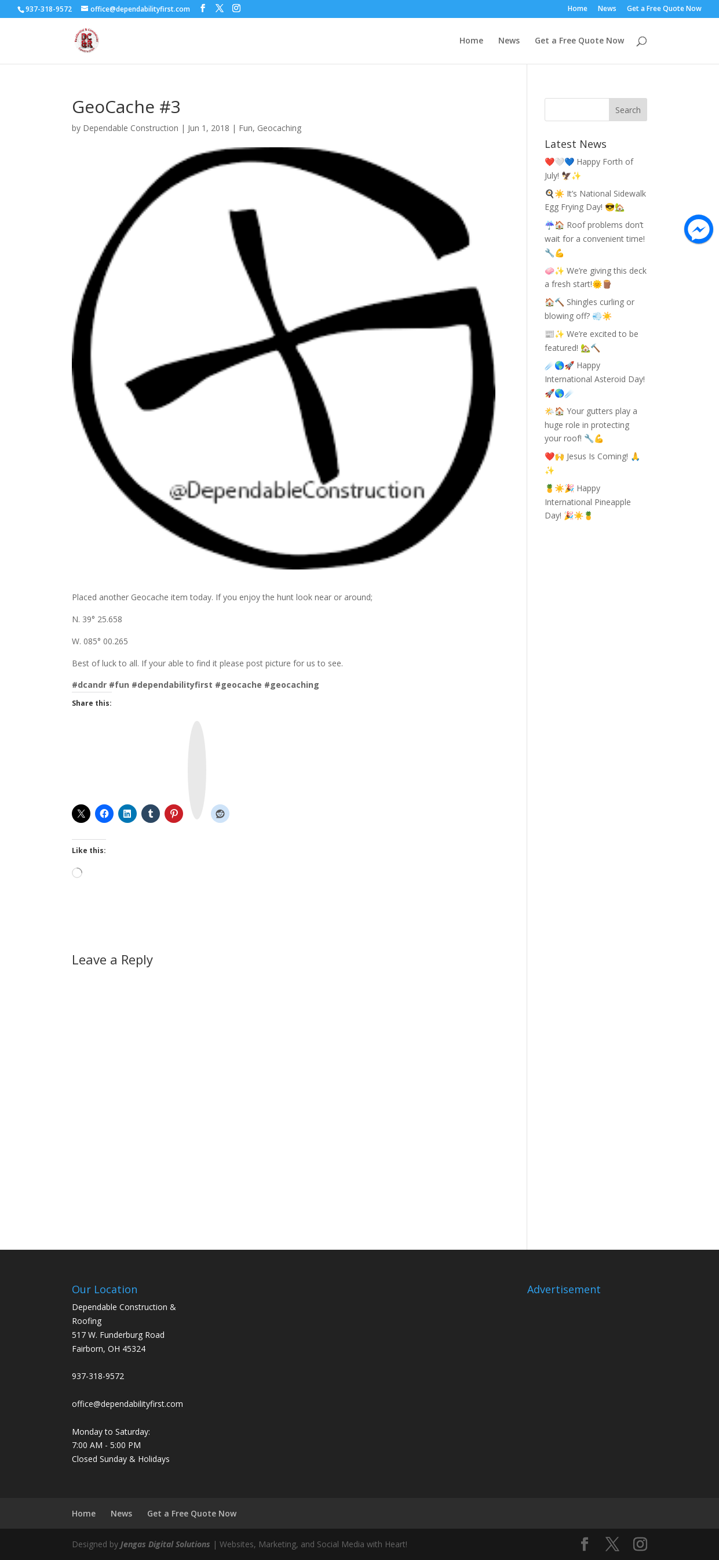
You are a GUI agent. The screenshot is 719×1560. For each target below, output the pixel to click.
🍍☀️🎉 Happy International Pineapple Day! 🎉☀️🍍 (588, 501)
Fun (246, 127)
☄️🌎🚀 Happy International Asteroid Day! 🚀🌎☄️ (595, 379)
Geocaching (279, 127)
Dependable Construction (130, 127)
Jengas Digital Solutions (165, 1544)
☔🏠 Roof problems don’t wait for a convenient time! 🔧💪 (595, 238)
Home (577, 9)
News (607, 9)
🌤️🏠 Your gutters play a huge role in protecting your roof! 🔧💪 (591, 424)
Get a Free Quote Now (664, 9)
